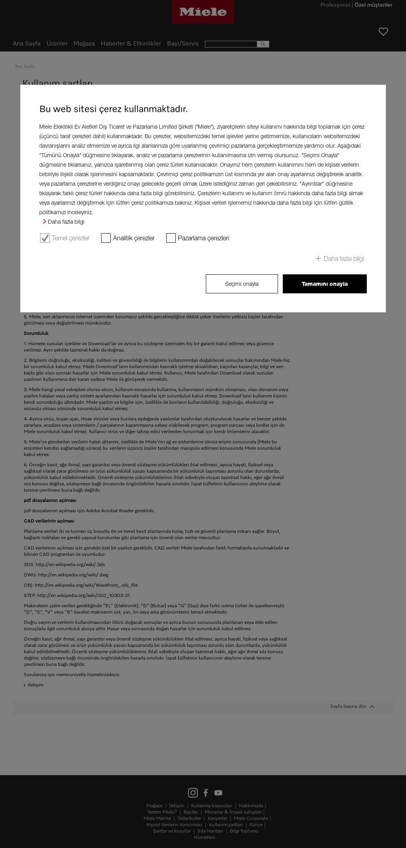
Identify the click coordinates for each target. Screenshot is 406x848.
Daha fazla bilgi (66, 221)
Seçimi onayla (242, 283)
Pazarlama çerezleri (203, 237)
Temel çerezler (71, 237)
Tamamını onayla (325, 284)
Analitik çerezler (134, 237)
